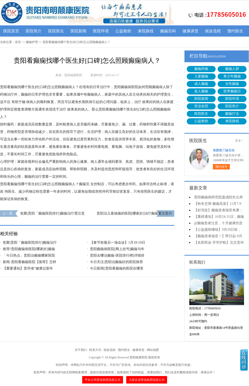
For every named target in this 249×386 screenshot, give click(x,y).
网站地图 (153, 350)
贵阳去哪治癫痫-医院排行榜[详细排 (117, 255)
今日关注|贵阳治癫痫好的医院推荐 (116, 262)
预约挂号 (221, 166)
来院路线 (146, 31)
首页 (18, 42)
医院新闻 (78, 31)
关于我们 (81, 350)
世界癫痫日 (232, 91)
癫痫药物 (201, 69)
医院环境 (101, 31)
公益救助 (123, 31)
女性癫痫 (232, 84)
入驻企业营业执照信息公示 (147, 380)
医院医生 (56, 31)
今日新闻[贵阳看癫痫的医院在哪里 (116, 268)
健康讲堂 (190, 31)
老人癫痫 (201, 91)
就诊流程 (213, 31)
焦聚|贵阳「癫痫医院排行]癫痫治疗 (30, 242)
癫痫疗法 (232, 113)
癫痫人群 (232, 69)
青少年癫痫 (232, 76)
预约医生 (235, 31)
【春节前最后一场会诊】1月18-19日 (117, 242)
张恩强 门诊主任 (224, 150)
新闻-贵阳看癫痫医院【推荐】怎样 (29, 262)
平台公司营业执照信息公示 (103, 380)
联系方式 (95, 350)
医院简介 (34, 31)
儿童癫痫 (201, 76)
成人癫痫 (201, 84)
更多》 (239, 140)
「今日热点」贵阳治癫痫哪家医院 (29, 255)
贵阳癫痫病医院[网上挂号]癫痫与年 (117, 249)
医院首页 (11, 31)
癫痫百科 (168, 31)
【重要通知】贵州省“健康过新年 (28, 268)
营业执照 (201, 106)
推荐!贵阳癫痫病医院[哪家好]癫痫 (29, 249)
